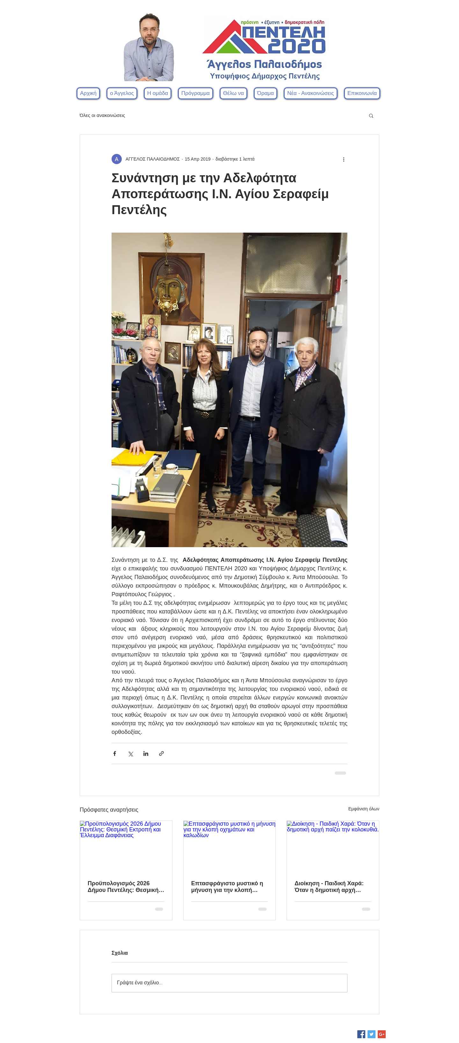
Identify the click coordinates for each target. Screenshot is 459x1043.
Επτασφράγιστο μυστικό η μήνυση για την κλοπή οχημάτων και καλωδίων (227, 887)
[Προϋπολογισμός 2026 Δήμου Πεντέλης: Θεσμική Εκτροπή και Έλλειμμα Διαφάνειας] (126, 847)
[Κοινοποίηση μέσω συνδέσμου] (161, 753)
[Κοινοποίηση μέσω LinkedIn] (146, 753)
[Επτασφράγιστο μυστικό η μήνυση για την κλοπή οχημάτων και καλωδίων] (230, 847)
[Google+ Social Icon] (382, 1034)
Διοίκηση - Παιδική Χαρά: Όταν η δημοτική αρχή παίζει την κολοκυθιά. (329, 887)
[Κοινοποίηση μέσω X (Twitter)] (130, 753)
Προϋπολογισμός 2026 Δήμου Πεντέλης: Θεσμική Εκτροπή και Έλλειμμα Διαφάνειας (123, 887)
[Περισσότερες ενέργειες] (343, 159)
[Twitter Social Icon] (371, 1034)
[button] (157, 93)
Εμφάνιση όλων (363, 808)
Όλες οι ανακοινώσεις (102, 115)
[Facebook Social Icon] (361, 1034)
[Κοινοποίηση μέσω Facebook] (115, 753)
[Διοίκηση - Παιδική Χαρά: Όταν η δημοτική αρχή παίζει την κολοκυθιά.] (333, 847)
